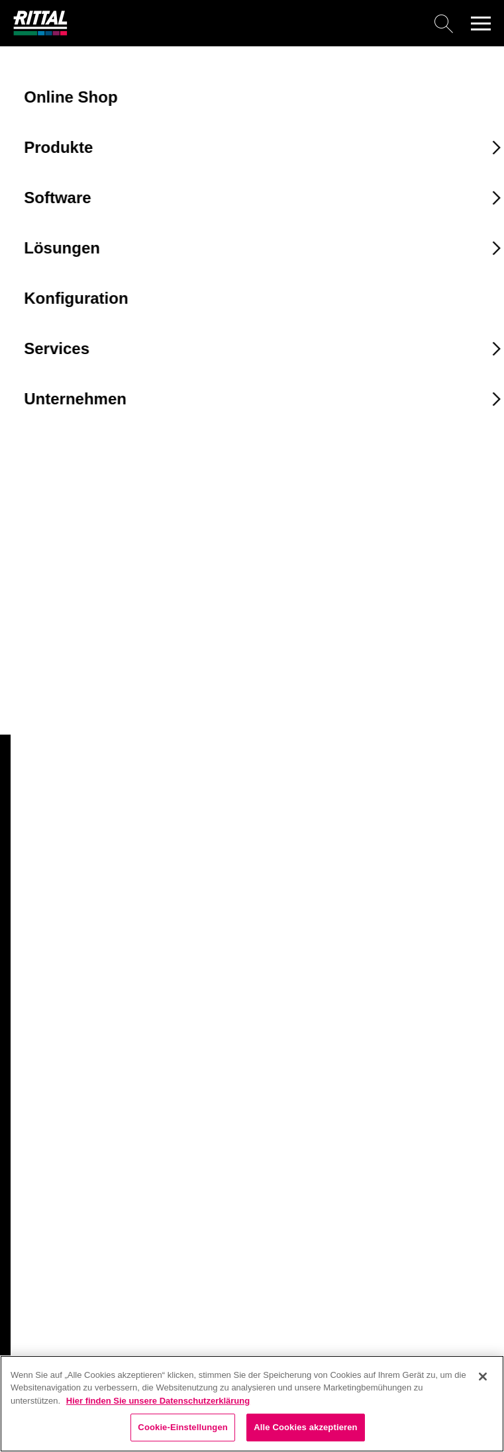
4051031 (39, 695)
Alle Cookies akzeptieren (305, 1427)
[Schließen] (482, 1376)
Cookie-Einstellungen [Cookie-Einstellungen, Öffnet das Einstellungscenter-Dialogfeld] (183, 1427)
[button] (481, 23)
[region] (252, 1403)
